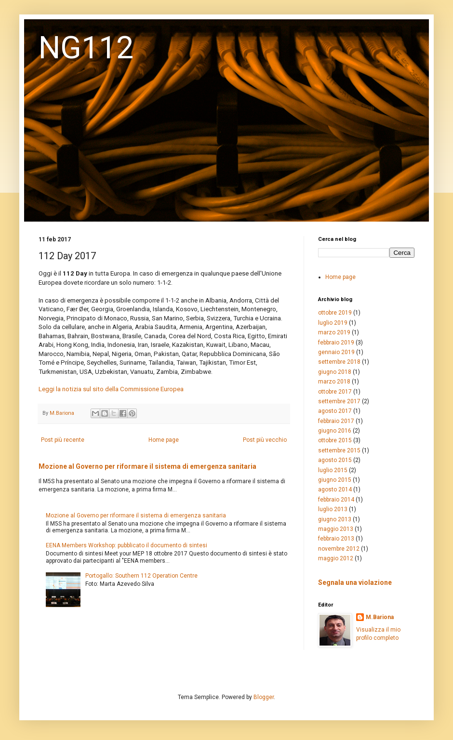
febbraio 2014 (336, 499)
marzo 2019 (334, 332)
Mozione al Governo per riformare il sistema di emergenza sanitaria (147, 466)
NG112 (86, 48)
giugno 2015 (334, 479)
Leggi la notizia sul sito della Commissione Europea (111, 389)
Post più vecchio (265, 439)
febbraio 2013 (336, 538)
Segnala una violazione (355, 582)
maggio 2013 (335, 529)
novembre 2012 (339, 548)
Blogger (263, 697)
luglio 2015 (332, 470)
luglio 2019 (332, 322)
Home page (163, 439)
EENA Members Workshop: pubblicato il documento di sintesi (126, 545)
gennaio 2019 (336, 352)
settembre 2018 (339, 361)
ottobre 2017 (335, 391)
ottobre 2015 (335, 440)
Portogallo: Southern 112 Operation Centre (141, 575)
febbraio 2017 (336, 421)
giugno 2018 (334, 372)
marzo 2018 (334, 381)
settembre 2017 (339, 401)
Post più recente (62, 439)
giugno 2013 (334, 519)
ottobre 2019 (335, 312)
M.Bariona (380, 617)
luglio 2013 (332, 509)
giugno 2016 (334, 430)
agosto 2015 (335, 460)
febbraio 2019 (336, 342)
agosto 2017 (335, 411)
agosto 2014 (335, 489)
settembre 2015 (339, 450)
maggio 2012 (335, 558)
